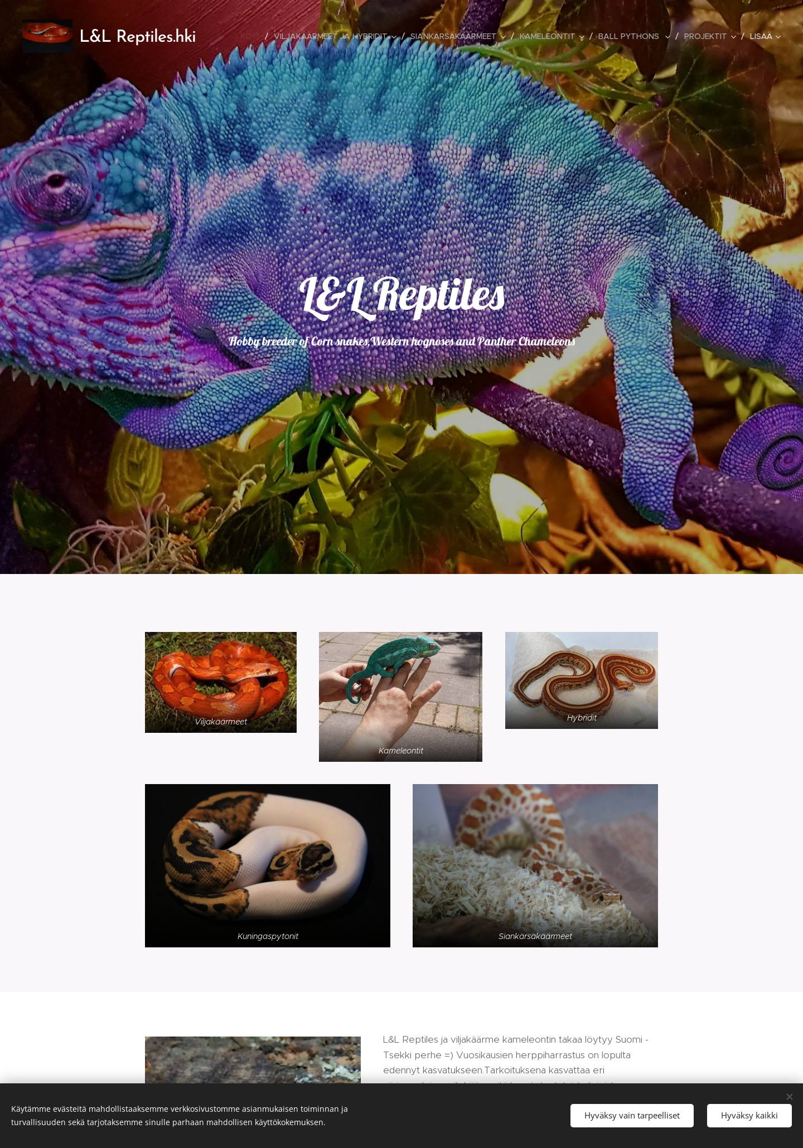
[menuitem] (253, 36)
